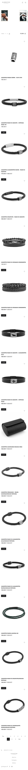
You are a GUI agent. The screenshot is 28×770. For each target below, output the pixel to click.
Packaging (14, 760)
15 (9, 33)
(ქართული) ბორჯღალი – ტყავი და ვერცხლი (12, 217)
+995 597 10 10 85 (8, 750)
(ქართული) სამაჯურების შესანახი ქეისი (11, 446)
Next (19, 739)
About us (14, 757)
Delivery (14, 763)
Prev (3, 736)
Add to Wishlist (24, 41)
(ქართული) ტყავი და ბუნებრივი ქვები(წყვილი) (13, 262)
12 (7, 33)
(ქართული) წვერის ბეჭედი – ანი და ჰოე (11, 77)
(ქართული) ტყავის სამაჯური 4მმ (9, 633)
